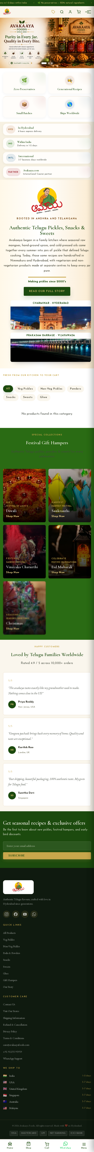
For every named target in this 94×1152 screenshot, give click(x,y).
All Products (9, 933)
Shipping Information (14, 1018)
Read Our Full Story (47, 291)
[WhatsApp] (34, 914)
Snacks (11, 399)
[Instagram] (6, 914)
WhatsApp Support (12, 1058)
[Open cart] (79, 12)
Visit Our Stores (11, 1011)
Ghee (43, 399)
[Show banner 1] (44, 63)
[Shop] (28, 1145)
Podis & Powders (11, 953)
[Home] (10, 1145)
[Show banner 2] (49, 63)
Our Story (8, 987)
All (8, 390)
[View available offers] (53, 12)
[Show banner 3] (52, 63)
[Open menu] (84, 1145)
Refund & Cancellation (15, 1024)
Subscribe (16, 857)
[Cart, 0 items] (47, 1145)
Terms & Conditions (13, 1038)
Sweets (28, 399)
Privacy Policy (10, 1031)
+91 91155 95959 (12, 1051)
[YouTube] (24, 914)
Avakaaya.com (31, 170)
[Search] (62, 12)
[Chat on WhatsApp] (65, 1145)
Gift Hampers (10, 980)
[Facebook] (15, 914)
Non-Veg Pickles (51, 390)
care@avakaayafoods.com (16, 1045)
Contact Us (9, 1004)
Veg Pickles (25, 390)
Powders (75, 390)
